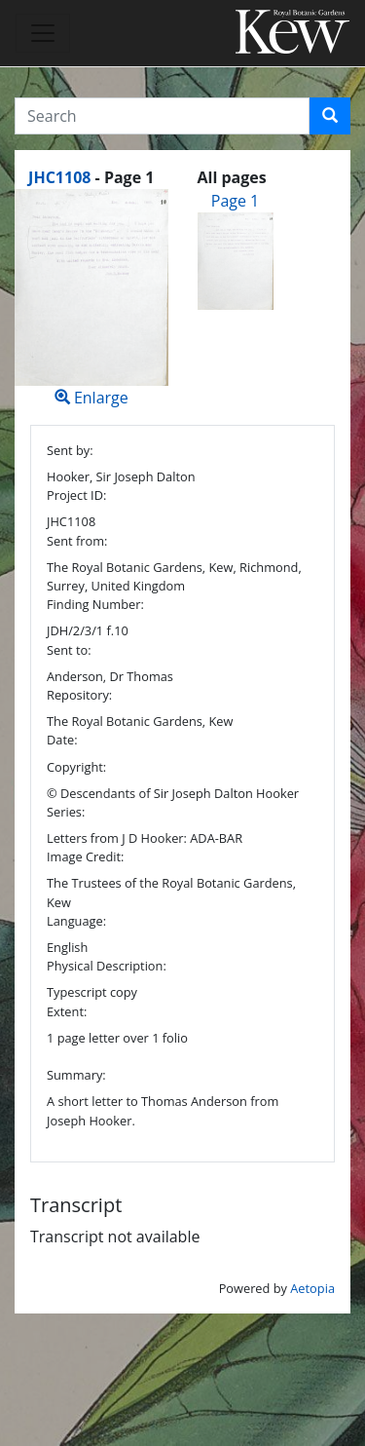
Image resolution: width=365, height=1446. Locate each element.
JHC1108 (59, 177)
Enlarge (91, 298)
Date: (62, 739)
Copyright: (76, 767)
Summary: (76, 1075)
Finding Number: (95, 604)
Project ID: (76, 495)
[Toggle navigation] (43, 33)
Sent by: (70, 450)
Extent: (67, 1011)
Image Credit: (85, 856)
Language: (76, 921)
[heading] (91, 177)
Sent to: (69, 650)
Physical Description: (106, 965)
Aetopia (312, 1288)
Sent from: (77, 541)
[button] (330, 115)
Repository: (79, 695)
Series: (66, 811)
